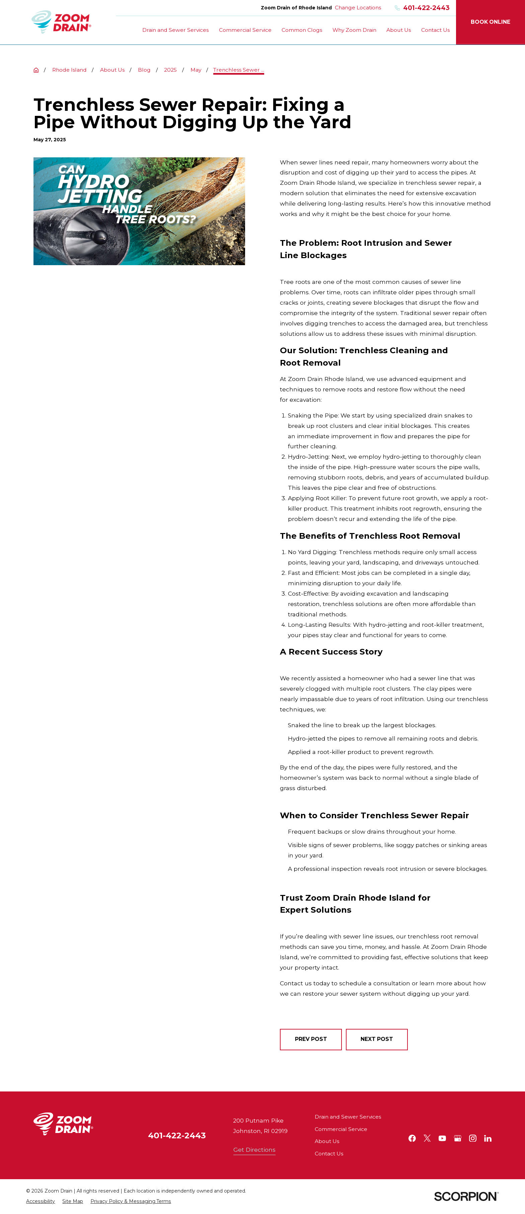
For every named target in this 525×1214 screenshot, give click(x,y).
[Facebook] (412, 1138)
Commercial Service (341, 1129)
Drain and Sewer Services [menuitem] (175, 30)
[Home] (61, 22)
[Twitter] (427, 1138)
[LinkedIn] (488, 1138)
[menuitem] (40, 1201)
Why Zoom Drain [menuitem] (354, 30)
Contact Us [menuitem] (435, 30)
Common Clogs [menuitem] (302, 30)
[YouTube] (442, 1138)
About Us (327, 1141)
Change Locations (358, 7)
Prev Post (311, 1039)
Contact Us (329, 1153)
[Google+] (457, 1138)
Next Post (377, 1039)
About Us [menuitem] (398, 30)
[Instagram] (472, 1138)
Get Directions (254, 1149)
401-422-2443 (422, 8)
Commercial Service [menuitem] (245, 30)
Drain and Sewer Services (348, 1117)
